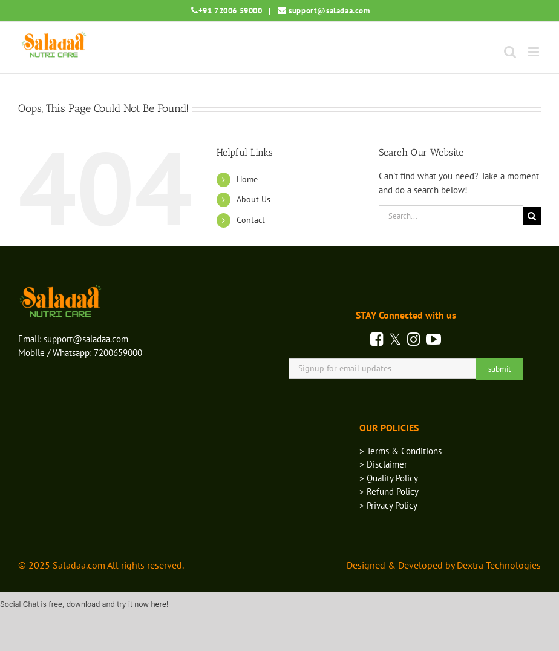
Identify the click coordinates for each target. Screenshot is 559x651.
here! (159, 604)
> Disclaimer (383, 464)
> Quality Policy (388, 478)
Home (247, 179)
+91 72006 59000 (230, 10)
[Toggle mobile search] (510, 51)
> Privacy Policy (388, 505)
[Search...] (451, 215)
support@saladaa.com (329, 10)
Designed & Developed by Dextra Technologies (444, 565)
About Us (253, 199)
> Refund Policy (389, 491)
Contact (251, 219)
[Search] (532, 216)
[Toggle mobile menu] (534, 51)
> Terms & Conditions (400, 451)
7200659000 (118, 353)
